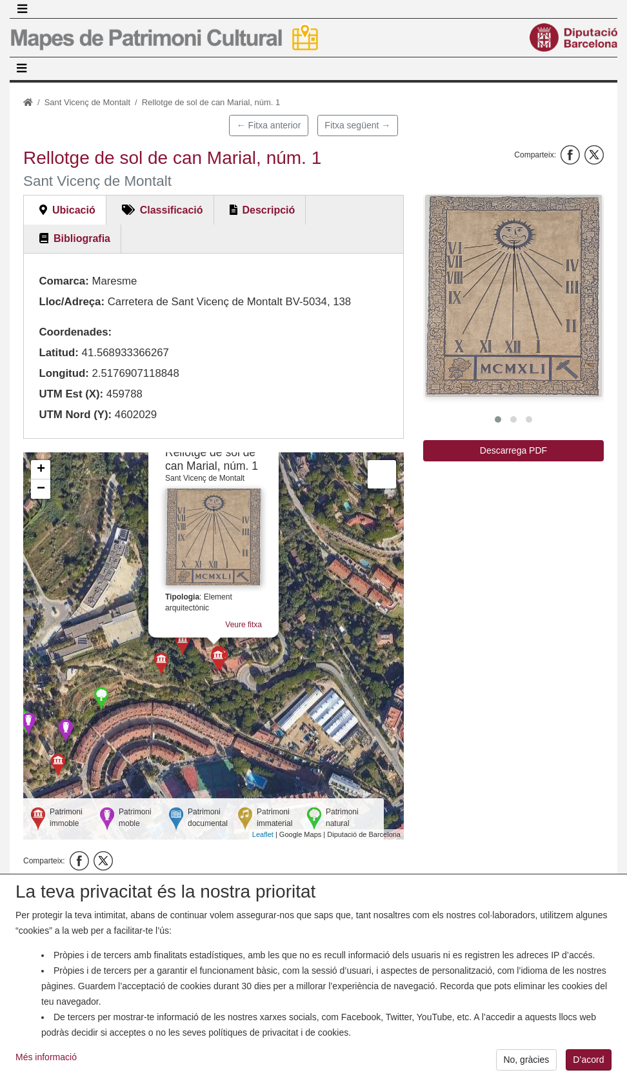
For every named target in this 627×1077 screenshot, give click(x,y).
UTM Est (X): (71, 394)
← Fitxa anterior (269, 125)
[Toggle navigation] (22, 9)
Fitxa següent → (357, 125)
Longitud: (63, 373)
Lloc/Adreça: (71, 302)
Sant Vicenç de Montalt (87, 102)
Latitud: (59, 353)
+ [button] (41, 469)
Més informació (46, 1064)
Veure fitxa (243, 624)
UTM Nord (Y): (75, 414)
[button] (513, 296)
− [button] (41, 489)
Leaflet (263, 834)
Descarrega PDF (513, 450)
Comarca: (63, 281)
